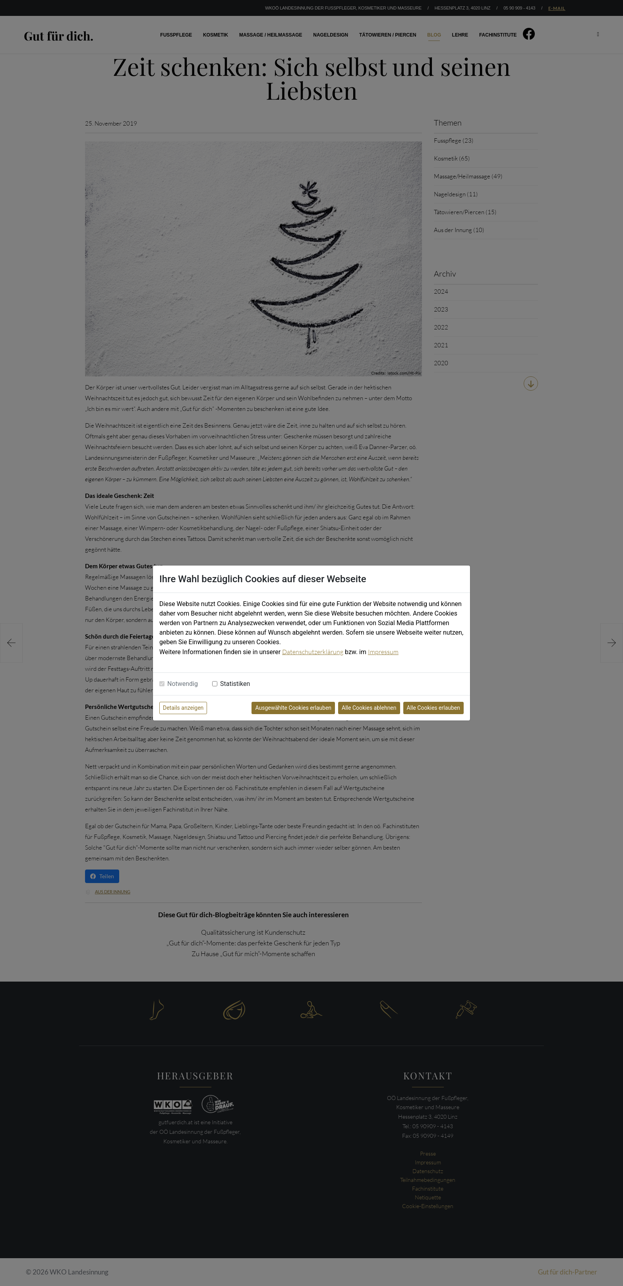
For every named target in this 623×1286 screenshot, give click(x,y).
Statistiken (235, 684)
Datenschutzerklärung (312, 652)
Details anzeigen (183, 708)
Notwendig (182, 684)
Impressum (383, 652)
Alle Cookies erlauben (433, 708)
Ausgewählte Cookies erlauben (293, 708)
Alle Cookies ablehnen (369, 708)
